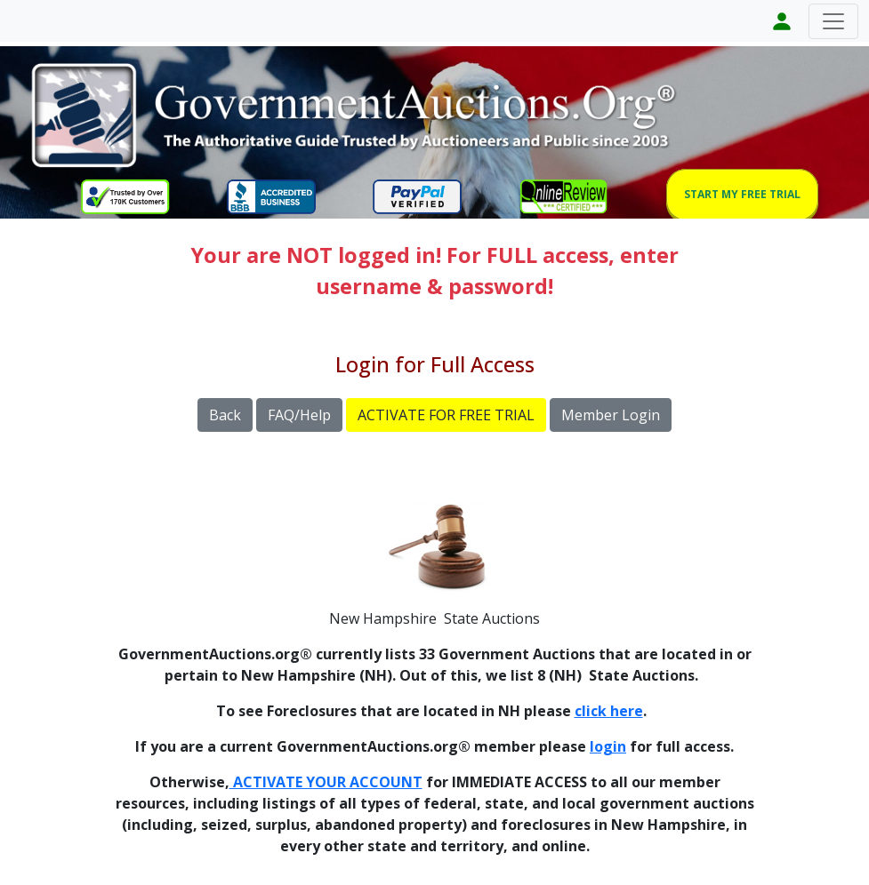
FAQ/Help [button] (299, 415)
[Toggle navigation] (833, 21)
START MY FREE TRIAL (742, 194)
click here (609, 711)
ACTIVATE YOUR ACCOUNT (325, 782)
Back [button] (225, 415)
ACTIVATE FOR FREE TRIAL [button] (446, 415)
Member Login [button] (610, 415)
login (608, 746)
